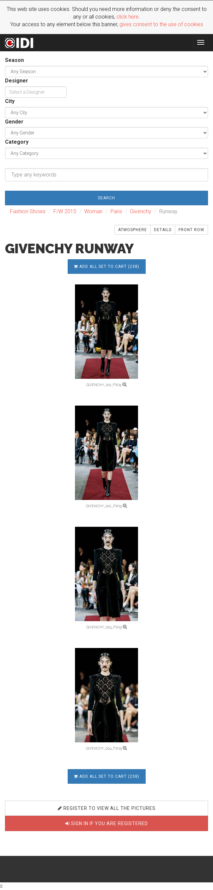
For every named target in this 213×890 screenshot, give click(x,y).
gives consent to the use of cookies (161, 24)
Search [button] (106, 198)
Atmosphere (132, 229)
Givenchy (140, 211)
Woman (93, 211)
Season (14, 60)
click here (127, 17)
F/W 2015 (64, 211)
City (10, 101)
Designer (16, 80)
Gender (14, 122)
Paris (116, 211)
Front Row (191, 229)
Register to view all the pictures (107, 808)
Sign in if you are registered (106, 823)
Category (17, 142)
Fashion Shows (27, 211)
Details (163, 229)
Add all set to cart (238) (106, 266)
